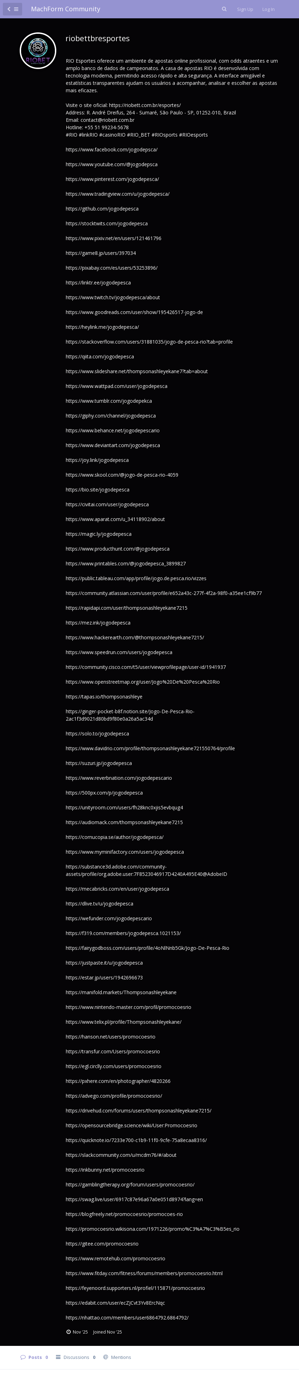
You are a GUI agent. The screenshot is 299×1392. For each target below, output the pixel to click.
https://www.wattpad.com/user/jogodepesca (116, 386)
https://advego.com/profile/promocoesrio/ (114, 1095)
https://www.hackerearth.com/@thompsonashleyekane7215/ (135, 637)
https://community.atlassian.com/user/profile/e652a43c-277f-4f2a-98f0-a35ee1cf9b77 (164, 593)
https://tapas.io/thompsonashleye (104, 696)
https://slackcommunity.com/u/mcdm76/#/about (121, 1155)
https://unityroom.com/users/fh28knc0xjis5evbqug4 (124, 807)
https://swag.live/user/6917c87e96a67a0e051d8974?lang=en (134, 1199)
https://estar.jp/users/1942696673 (104, 977)
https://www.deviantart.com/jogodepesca (113, 445)
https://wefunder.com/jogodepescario (109, 918)
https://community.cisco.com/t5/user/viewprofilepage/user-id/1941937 (146, 667)
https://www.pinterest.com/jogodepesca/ (112, 179)
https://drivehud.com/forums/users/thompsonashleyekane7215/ (138, 1110)
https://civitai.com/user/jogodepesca (107, 504)
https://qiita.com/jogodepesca (100, 356)
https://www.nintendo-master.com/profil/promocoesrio (128, 1007)
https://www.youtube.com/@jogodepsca (112, 164)
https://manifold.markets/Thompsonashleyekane (121, 992)
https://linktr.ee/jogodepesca (98, 282)
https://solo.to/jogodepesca (97, 733)
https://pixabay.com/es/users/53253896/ (112, 267)
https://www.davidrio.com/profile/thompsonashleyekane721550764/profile (150, 748)
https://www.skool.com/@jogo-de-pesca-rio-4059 (122, 474)
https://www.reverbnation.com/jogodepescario (119, 778)
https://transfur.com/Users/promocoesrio (113, 1051)
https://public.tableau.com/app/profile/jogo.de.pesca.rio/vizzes (136, 578)
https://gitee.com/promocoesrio (102, 1243)
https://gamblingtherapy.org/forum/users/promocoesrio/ (130, 1184)
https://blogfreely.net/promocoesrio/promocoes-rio (124, 1214)
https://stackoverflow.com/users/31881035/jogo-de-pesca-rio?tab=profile (149, 341)
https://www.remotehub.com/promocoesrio (115, 1258)
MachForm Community (65, 9)
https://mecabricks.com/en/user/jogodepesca (117, 888)
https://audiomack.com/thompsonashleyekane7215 (124, 822)
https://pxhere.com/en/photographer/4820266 (118, 1081)
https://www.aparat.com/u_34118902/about (115, 519)
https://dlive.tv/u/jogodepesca (99, 903)
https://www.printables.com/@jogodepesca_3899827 (126, 563)
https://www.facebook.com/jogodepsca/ (112, 149)
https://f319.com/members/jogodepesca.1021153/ (123, 933)
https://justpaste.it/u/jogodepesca (104, 962)
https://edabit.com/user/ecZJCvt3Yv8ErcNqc (115, 1302)
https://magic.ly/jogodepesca (99, 534)
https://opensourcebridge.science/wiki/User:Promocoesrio (131, 1125)
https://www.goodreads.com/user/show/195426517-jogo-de (134, 312)
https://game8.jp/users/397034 (101, 253)
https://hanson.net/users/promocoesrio (110, 1036)
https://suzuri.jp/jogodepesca (99, 763)
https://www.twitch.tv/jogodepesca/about (113, 297)
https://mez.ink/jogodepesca (98, 622)
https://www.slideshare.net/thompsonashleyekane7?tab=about (137, 371)
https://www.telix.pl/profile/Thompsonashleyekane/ (124, 1021)
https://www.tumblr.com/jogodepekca (109, 400)
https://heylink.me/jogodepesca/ (102, 327)
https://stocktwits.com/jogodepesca (107, 223)
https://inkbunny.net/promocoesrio (105, 1169)
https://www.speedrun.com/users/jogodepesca (119, 652)
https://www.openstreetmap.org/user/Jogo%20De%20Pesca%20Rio (143, 681)
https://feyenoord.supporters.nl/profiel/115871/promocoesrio (135, 1288)
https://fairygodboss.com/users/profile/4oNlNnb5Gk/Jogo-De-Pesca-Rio (147, 948)
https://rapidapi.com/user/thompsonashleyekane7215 (126, 607)
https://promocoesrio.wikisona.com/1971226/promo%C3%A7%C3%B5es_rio (153, 1228)
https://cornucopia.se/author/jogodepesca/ (115, 837)
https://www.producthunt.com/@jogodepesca (118, 548)
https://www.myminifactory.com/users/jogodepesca (125, 851)
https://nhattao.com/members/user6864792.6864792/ (127, 1317)
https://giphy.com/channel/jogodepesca (111, 415)
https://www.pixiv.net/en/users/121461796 (113, 238)
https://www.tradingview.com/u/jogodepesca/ (118, 193)
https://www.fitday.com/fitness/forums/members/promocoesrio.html (144, 1273)
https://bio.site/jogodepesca (97, 489)
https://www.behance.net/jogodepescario (113, 430)
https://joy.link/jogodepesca (97, 460)
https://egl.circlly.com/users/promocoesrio (113, 1066)
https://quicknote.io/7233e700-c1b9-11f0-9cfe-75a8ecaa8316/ (136, 1140)
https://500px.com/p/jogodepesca (104, 792)
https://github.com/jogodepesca (102, 208)
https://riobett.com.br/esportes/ (145, 105)
